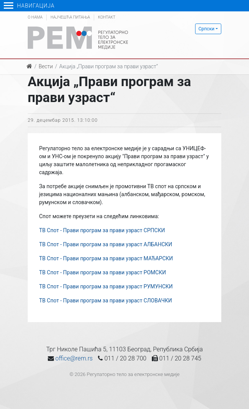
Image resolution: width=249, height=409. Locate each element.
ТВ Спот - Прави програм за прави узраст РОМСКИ (102, 272)
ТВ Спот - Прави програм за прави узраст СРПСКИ (102, 230)
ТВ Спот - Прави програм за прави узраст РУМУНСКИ (106, 286)
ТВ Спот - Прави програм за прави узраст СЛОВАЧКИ (105, 300)
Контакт (106, 17)
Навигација (29, 6)
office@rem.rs (74, 358)
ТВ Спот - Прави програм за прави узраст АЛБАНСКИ (105, 244)
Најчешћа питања (70, 17)
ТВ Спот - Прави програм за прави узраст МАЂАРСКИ (106, 258)
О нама (35, 17)
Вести (46, 66)
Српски (206, 28)
